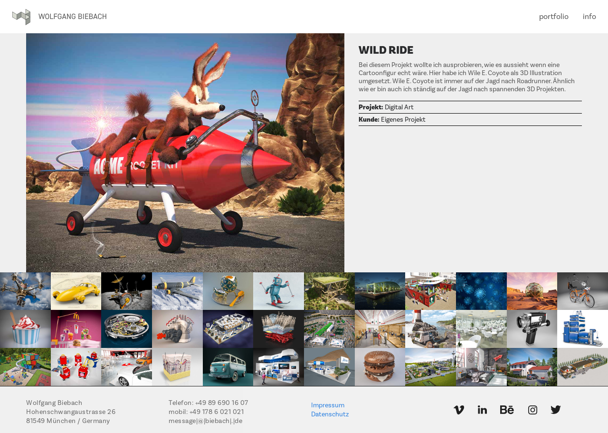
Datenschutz (330, 414)
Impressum (327, 405)
